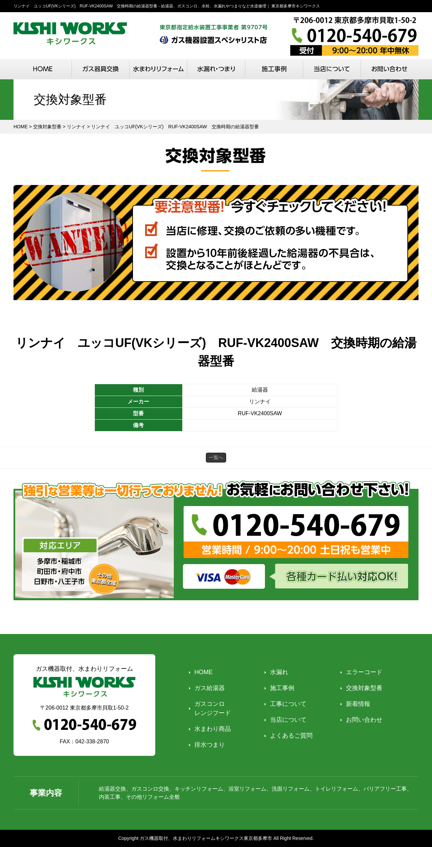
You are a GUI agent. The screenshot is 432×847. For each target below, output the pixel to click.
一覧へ (216, 457)
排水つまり (209, 744)
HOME (203, 672)
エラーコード (364, 672)
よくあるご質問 (291, 735)
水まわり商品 (212, 728)
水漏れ (279, 672)
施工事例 (282, 688)
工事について (288, 703)
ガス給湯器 (209, 688)
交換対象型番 (364, 688)
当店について (288, 719)
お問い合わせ (364, 719)
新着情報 (358, 703)
